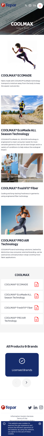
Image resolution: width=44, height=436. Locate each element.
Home (18, 28)
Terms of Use (22, 418)
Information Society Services (22, 416)
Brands (26, 28)
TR (34, 5)
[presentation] (16, 382)
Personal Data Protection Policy (22, 421)
